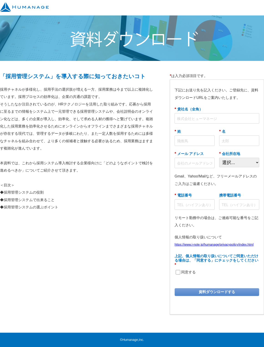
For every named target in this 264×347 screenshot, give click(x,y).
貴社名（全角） (189, 109)
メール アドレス (189, 153)
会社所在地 (229, 153)
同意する (188, 272)
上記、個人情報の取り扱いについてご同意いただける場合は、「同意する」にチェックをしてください (216, 260)
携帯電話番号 (230, 195)
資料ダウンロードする (217, 292)
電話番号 (183, 195)
